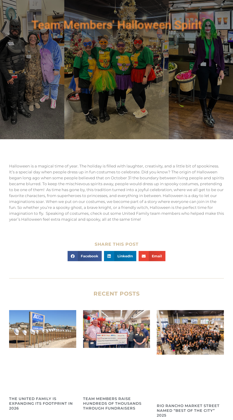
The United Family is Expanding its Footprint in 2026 (41, 403)
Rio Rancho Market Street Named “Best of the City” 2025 (188, 410)
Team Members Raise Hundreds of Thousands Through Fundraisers (112, 403)
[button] (85, 256)
